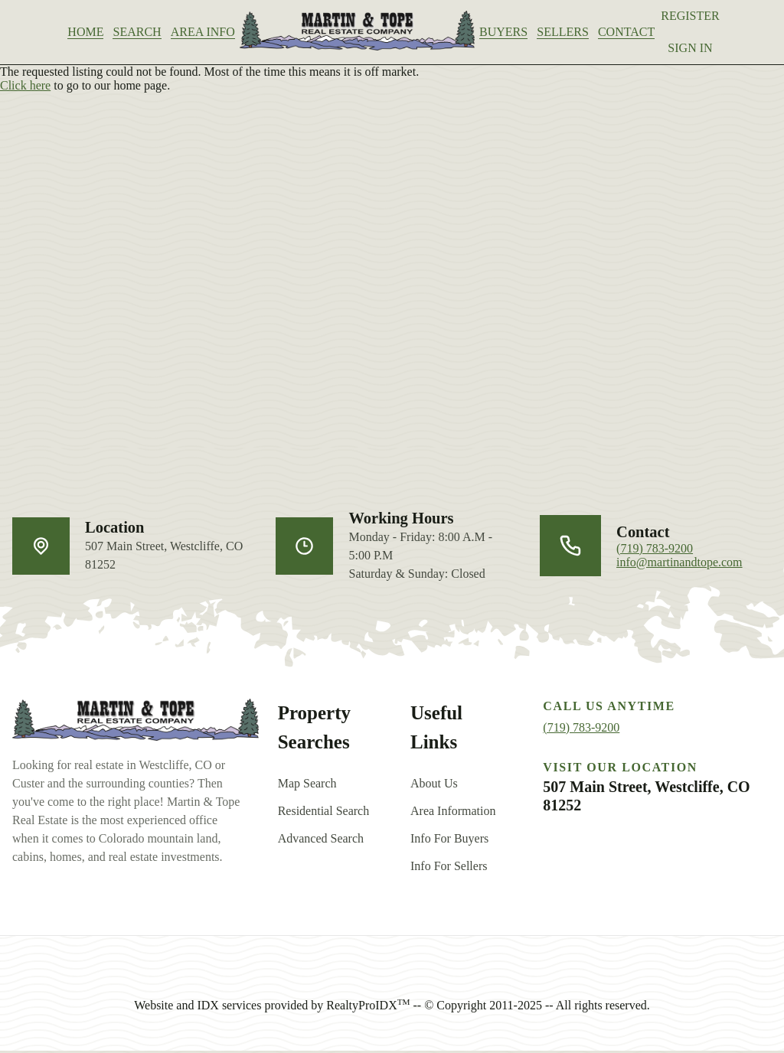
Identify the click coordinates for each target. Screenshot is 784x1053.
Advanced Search (321, 840)
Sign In (703, 47)
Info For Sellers (448, 868)
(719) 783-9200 (654, 550)
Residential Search (324, 813)
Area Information (453, 813)
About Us (434, 785)
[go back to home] (135, 723)
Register (704, 15)
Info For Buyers (449, 840)
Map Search (307, 785)
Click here (25, 87)
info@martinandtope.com (679, 564)
